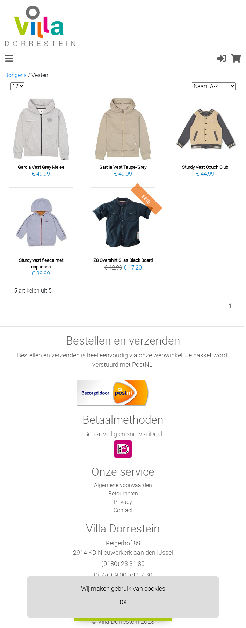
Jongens (16, 75)
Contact (123, 510)
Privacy (123, 502)
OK (123, 602)
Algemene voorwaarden (123, 485)
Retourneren (123, 493)
